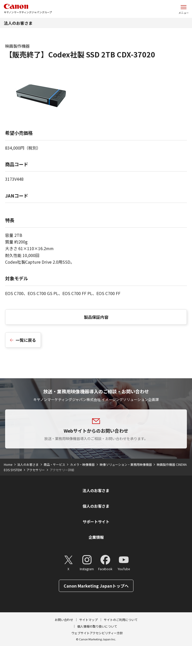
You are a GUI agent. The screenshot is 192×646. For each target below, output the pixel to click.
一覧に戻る (26, 340)
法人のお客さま (18, 23)
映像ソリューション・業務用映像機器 (126, 464)
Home (8, 464)
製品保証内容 (96, 317)
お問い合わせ (64, 619)
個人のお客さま (96, 506)
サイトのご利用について (121, 619)
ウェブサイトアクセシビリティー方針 (97, 633)
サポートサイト (96, 521)
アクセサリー (36, 470)
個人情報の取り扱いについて (97, 626)
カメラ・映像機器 (82, 464)
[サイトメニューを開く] (183, 9)
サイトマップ (88, 619)
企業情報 (96, 537)
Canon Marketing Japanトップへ (96, 586)
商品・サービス (54, 464)
